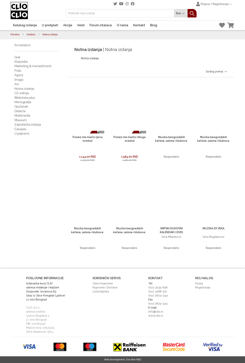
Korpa (199, 283)
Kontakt (139, 25)
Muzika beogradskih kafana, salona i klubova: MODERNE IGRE (129, 232)
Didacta (19, 111)
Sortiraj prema (217, 71)
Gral (17, 57)
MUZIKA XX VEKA (213, 228)
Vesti (81, 25)
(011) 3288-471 (157, 291)
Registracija (202, 287)
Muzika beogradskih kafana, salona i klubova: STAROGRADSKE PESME (87, 232)
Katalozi (31, 34)
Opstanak (21, 106)
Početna (15, 34)
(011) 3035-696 (158, 287)
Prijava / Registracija (214, 4)
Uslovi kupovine (103, 283)
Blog (153, 25)
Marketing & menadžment (32, 66)
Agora (18, 75)
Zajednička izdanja (27, 124)
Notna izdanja (24, 89)
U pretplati (50, 25)
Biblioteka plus (24, 98)
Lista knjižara (101, 291)
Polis (17, 70)
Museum (20, 120)
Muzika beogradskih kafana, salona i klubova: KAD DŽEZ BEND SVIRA (171, 141)
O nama (122, 25)
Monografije (22, 102)
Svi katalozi (22, 45)
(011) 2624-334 (157, 303)
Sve (181, 13)
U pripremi (21, 133)
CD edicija (21, 93)
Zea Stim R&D (133, 359)
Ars (16, 84)
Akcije (67, 25)
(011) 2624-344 (158, 295)
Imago (19, 79)
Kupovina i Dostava (105, 287)
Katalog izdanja (25, 25)
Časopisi (20, 129)
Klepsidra (21, 61)
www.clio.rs (155, 315)
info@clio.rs (155, 311)
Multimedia (22, 115)
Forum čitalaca (101, 25)
